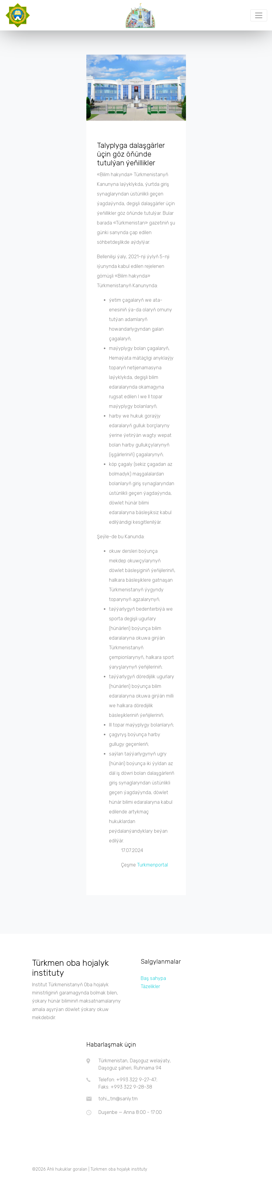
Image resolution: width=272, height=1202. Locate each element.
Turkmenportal (152, 865)
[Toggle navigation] (258, 15)
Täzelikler (150, 986)
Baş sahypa (153, 978)
